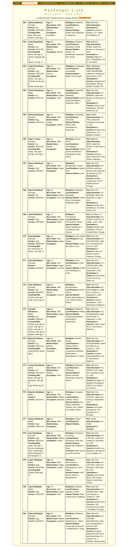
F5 (37, 47)
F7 (37, 195)
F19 (37, 424)
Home (17, 3)
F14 (37, 71)
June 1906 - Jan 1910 (57, 18)
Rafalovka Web (70, 3)
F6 (37, 290)
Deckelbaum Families (49, 3)
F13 (37, 168)
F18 (37, 438)
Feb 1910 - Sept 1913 (71, 18)
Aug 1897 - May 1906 (43, 18)
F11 (37, 120)
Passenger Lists (64, 10)
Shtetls (110, 3)
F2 (37, 144)
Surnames (98, 3)
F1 (37, 28)
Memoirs (85, 3)
